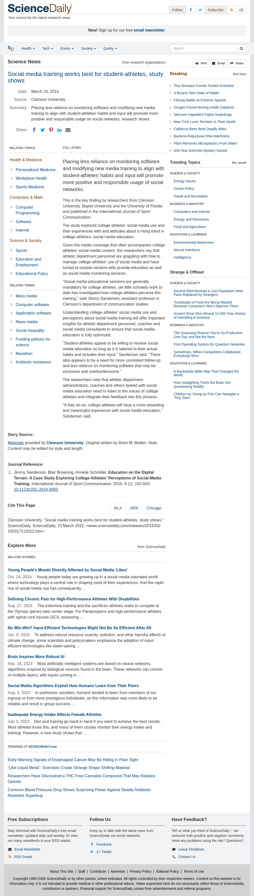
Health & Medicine (26, 160)
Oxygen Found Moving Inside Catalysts (204, 107)
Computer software (32, 305)
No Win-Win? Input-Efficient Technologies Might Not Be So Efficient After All (79, 628)
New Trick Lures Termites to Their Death (204, 122)
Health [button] (28, 48)
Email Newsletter (27, 849)
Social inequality (30, 330)
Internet (22, 230)
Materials (16, 443)
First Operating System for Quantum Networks (209, 344)
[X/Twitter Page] (200, 10)
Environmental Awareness (194, 242)
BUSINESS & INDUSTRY (187, 204)
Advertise (118, 871)
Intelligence (182, 257)
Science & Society (26, 240)
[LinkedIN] (60, 130)
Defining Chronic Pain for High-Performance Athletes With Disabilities (73, 599)
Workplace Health (31, 178)
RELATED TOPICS (22, 148)
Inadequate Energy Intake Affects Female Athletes (54, 714)
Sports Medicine (30, 187)
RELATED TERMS (22, 285)
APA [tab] (134, 508)
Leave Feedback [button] (191, 849)
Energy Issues (185, 181)
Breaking (178, 74)
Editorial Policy (167, 871)
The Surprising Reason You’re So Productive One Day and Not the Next (208, 335)
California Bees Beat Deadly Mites (200, 129)
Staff (81, 871)
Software (23, 222)
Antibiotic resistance (33, 362)
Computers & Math (26, 197)
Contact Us (186, 857)
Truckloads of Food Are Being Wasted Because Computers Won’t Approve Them (206, 304)
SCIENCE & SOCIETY (185, 173)
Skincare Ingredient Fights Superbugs (203, 115)
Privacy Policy (140, 871)
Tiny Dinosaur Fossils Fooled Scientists (204, 86)
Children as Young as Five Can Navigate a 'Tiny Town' (206, 396)
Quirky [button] (110, 48)
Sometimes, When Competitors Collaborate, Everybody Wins (207, 354)
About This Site (61, 871)
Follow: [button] (177, 10)
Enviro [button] (67, 48)
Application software (33, 313)
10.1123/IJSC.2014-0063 (36, 489)
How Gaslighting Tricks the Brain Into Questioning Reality (202, 384)
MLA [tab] (118, 508)
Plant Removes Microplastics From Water (205, 143)
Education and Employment (28, 262)
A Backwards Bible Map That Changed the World (206, 373)
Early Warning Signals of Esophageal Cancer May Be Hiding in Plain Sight (73, 760)
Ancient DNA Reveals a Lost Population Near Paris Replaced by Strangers (208, 293)
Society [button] (88, 48)
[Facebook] (34, 130)
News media (26, 322)
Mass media (26, 296)
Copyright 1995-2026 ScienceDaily (40, 879)
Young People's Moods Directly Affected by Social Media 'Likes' (67, 570)
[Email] (68, 130)
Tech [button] (47, 48)
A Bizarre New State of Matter (196, 93)
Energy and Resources (191, 219)
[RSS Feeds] (232, 10)
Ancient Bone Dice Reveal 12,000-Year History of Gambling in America (210, 315)
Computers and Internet (192, 212)
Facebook (104, 844)
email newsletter (149, 30)
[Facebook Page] (191, 10)
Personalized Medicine (36, 170)
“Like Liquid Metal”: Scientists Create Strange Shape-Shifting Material (69, 768)
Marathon (24, 353)
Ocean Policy (184, 189)
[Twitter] (43, 130)
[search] (241, 48)
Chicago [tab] (154, 508)
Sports (21, 250)
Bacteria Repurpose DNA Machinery (201, 136)
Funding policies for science (33, 342)
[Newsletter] (241, 10)
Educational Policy (32, 274)
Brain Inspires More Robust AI (36, 657)
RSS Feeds (23, 857)
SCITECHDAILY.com (43, 746)
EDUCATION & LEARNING (188, 234)
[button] (201, 63)
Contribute (98, 871)
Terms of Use (194, 871)
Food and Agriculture (190, 227)
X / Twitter (104, 852)
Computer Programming (27, 210)
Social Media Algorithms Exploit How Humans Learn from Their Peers (73, 686)
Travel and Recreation (191, 196)
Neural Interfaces (187, 250)
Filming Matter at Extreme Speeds (200, 100)
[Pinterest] (51, 130)
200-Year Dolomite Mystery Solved (200, 151)
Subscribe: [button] (216, 10)
